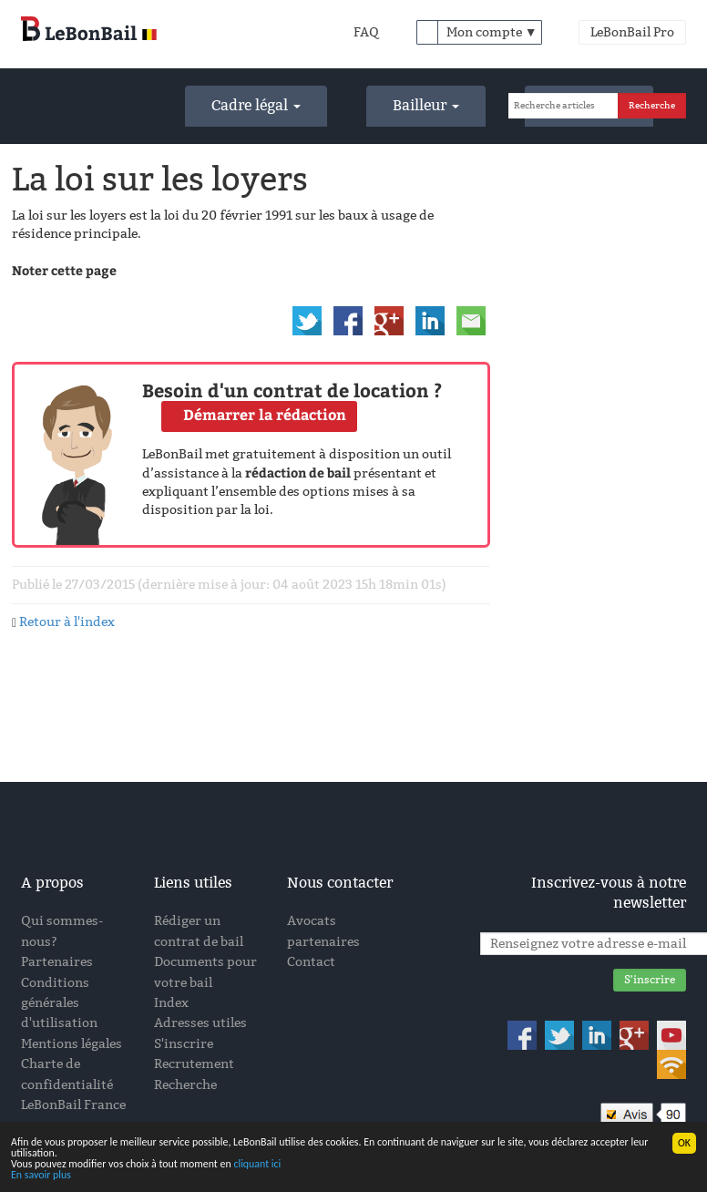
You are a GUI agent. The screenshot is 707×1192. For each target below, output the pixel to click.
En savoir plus (41, 1174)
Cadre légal (256, 105)
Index (171, 1003)
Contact (311, 962)
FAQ (366, 32)
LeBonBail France (73, 1105)
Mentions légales (71, 1044)
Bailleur (426, 105)
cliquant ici (257, 1164)
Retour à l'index (67, 622)
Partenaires (57, 962)
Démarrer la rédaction (264, 414)
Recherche (185, 1085)
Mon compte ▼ (492, 32)
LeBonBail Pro (632, 32)
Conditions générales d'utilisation (59, 1003)
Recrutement (194, 1064)
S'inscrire (183, 1044)
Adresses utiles (200, 1023)
